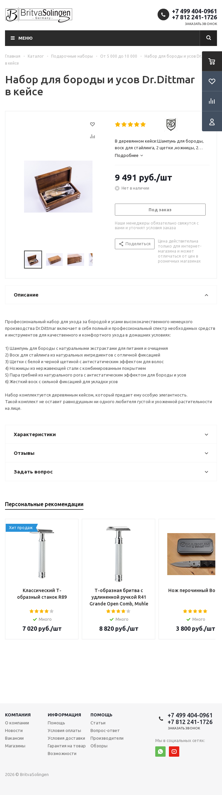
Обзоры (98, 745)
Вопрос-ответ (105, 730)
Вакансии (14, 738)
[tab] (162, 155)
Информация (64, 714)
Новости (14, 730)
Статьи (97, 722)
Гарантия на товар (67, 745)
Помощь (101, 714)
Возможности (62, 753)
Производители (107, 738)
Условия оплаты (64, 730)
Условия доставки (66, 738)
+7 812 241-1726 (194, 17)
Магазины (15, 745)
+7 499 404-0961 (194, 11)
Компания (18, 714)
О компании (17, 722)
